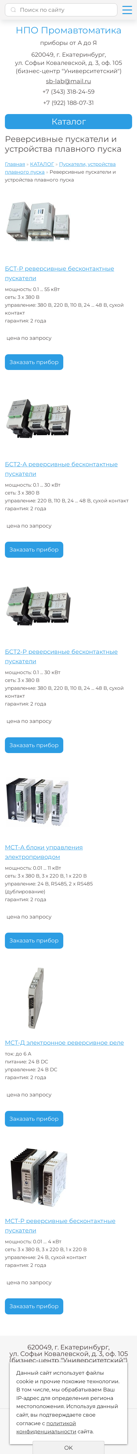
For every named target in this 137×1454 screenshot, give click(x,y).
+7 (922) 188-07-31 (68, 103)
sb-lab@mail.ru (68, 81)
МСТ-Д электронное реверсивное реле (64, 1042)
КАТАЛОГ (42, 164)
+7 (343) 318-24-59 (68, 91)
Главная (15, 164)
